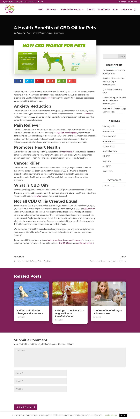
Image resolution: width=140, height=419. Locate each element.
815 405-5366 (64, 243)
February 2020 (109, 126)
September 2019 (110, 151)
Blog (115, 10)
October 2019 (108, 146)
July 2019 (106, 156)
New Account (132, 2)
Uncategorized (45, 33)
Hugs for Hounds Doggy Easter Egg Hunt (34, 261)
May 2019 (107, 161)
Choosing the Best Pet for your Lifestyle (106, 261)
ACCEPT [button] (123, 415)
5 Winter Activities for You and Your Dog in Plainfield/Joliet (114, 81)
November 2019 (109, 141)
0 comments (59, 33)
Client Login (122, 2)
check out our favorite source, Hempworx (63, 240)
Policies (90, 10)
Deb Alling (20, 33)
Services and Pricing (71, 10)
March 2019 (108, 171)
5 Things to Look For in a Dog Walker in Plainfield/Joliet (69, 313)
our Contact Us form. (85, 243)
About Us (51, 10)
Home (41, 10)
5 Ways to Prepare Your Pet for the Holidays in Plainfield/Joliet (114, 100)
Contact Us (126, 10)
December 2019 (109, 136)
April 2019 (107, 166)
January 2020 (108, 131)
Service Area (103, 10)
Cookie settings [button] (111, 415)
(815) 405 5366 (9, 2)
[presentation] (31, 399)
